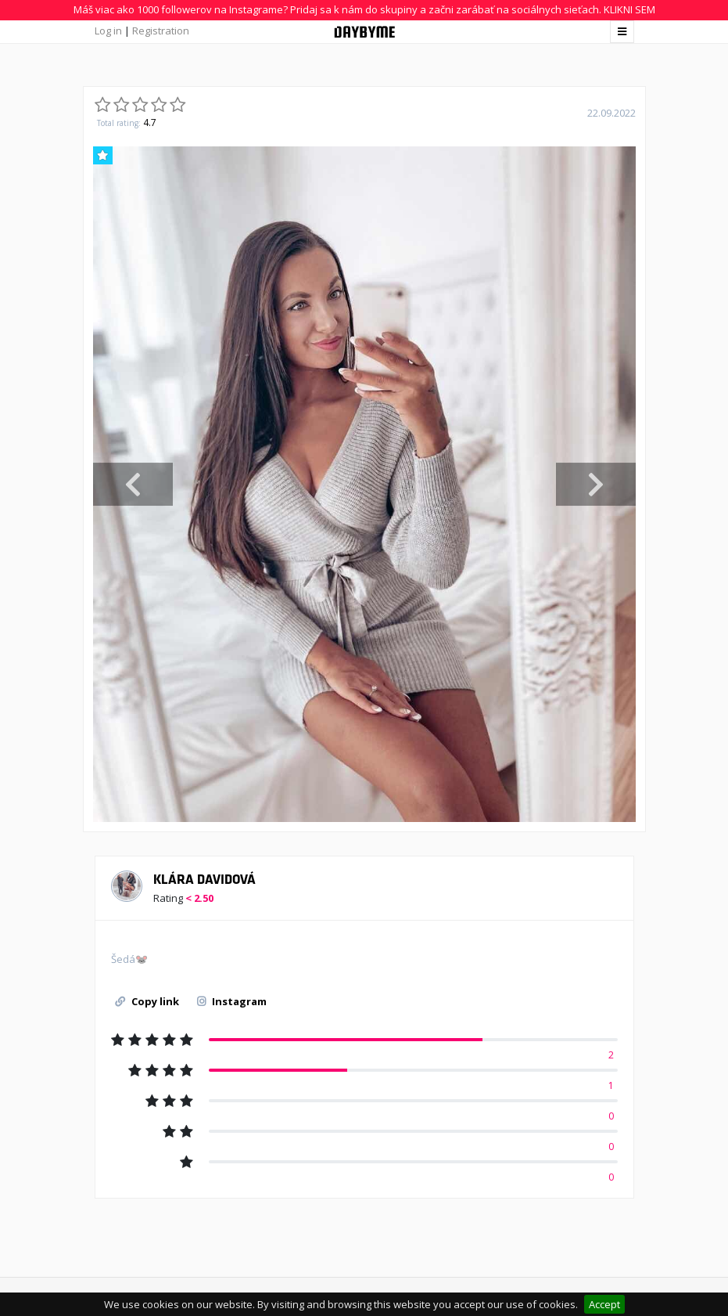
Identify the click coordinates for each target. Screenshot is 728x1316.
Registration (160, 30)
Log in (108, 30)
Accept (604, 1304)
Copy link (147, 1001)
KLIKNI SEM (629, 9)
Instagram (232, 1001)
